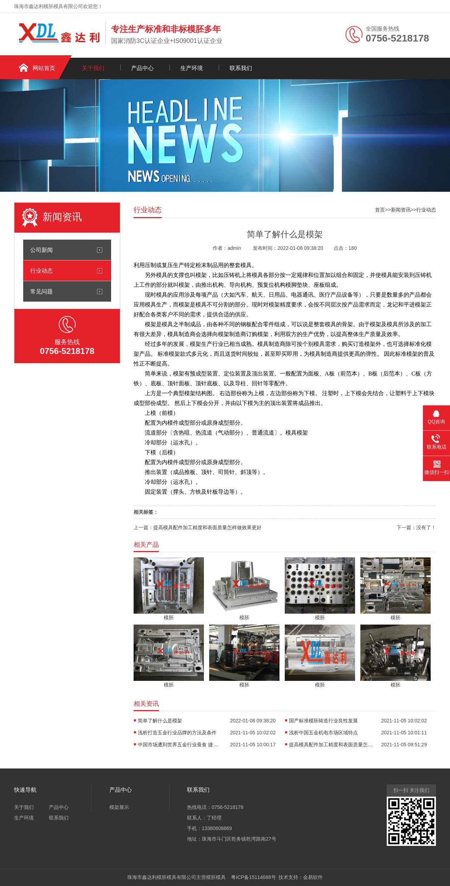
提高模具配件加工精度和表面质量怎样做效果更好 (207, 527)
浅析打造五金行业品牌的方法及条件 (177, 732)
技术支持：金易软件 (299, 877)
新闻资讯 (401, 210)
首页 (380, 210)
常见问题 (41, 291)
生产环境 (191, 68)
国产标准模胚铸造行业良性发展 (323, 720)
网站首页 (44, 68)
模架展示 (119, 807)
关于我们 (93, 68)
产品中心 (142, 68)
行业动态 (41, 270)
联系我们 (241, 68)
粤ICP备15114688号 (252, 877)
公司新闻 (41, 250)
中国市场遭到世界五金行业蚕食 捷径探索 (180, 744)
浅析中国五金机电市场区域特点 (323, 732)
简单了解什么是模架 (160, 720)
